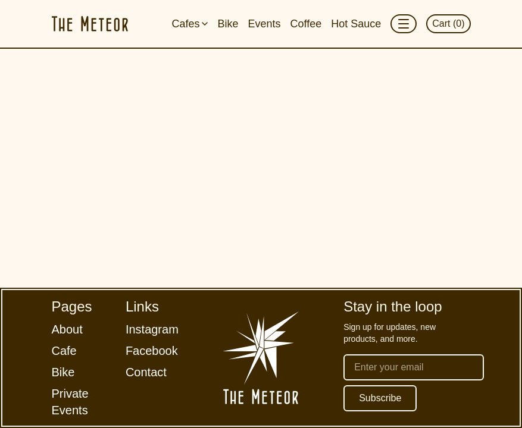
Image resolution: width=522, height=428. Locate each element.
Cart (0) (448, 23)
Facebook (152, 350)
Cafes (189, 24)
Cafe (64, 350)
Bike (227, 24)
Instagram (152, 329)
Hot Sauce (356, 24)
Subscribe (380, 398)
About (67, 329)
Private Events (70, 402)
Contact (146, 372)
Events (264, 24)
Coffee (305, 24)
